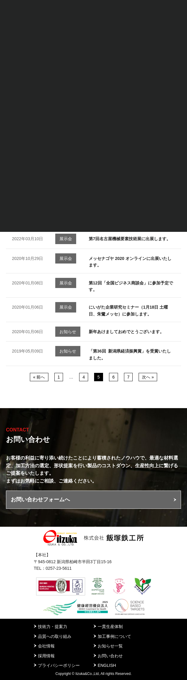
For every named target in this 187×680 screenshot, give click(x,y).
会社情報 (46, 646)
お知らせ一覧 (110, 646)
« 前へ (39, 377)
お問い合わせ (110, 655)
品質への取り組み (54, 636)
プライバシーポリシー (59, 665)
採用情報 (46, 655)
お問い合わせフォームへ (40, 500)
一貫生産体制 (110, 626)
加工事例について (114, 636)
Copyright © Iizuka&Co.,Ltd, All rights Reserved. (94, 674)
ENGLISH (107, 665)
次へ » (148, 377)
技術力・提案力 (52, 626)
